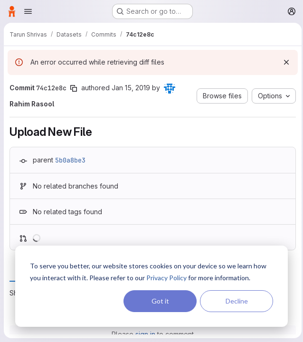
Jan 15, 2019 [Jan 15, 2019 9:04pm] (131, 88)
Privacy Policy (166, 278)
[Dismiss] (284, 62)
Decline (237, 301)
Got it (160, 301)
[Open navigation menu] (28, 11)
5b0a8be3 (70, 160)
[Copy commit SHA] (73, 88)
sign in (144, 334)
